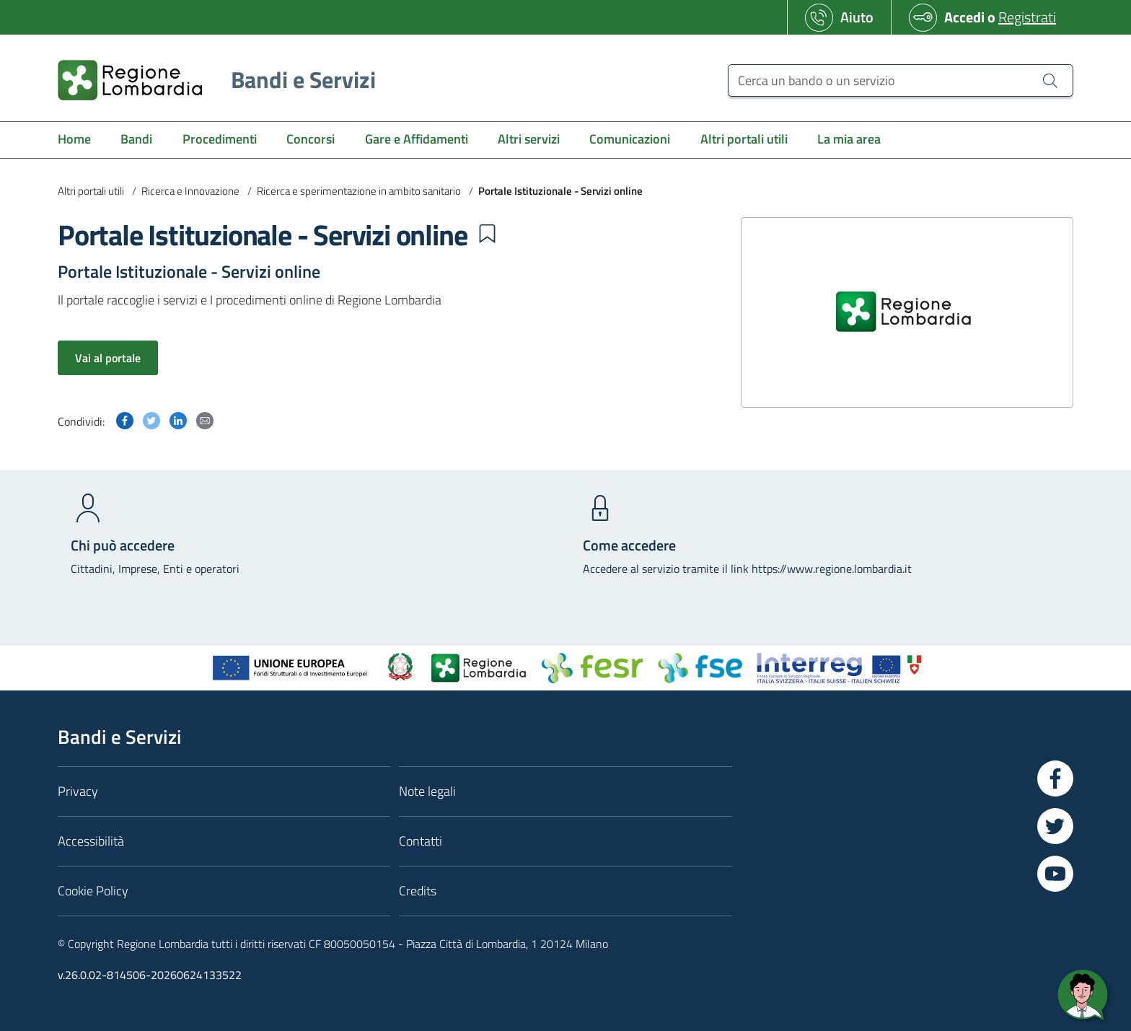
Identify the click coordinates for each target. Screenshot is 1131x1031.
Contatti (420, 841)
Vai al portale (108, 358)
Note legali (427, 791)
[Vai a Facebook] (1055, 778)
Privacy (78, 791)
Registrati (1027, 17)
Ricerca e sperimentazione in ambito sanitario (359, 191)
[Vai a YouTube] (1055, 874)
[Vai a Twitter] (1055, 826)
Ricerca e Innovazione (190, 191)
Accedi (964, 17)
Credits (417, 890)
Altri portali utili (91, 191)
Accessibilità (91, 841)
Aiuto (856, 17)
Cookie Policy (93, 890)
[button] (486, 233)
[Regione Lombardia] (211, 80)
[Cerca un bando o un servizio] (1050, 80)
